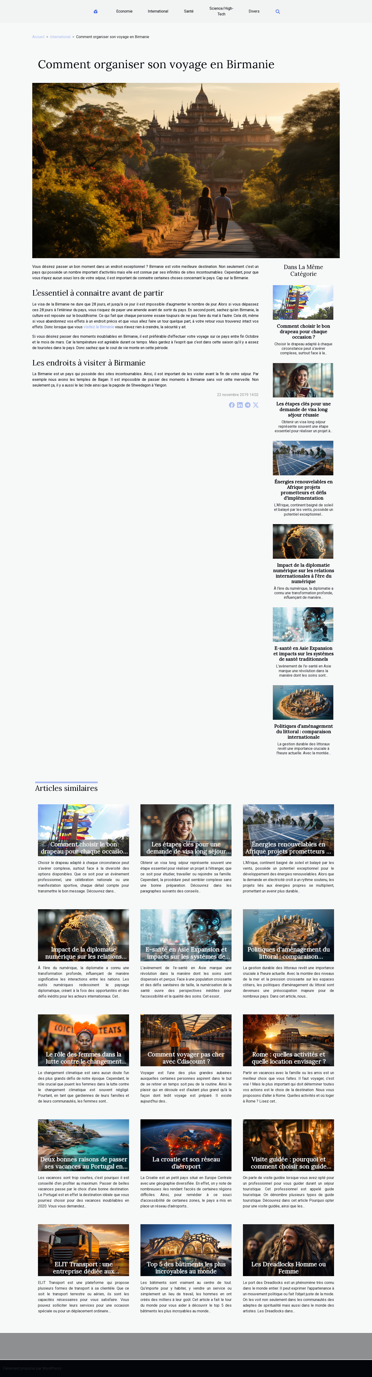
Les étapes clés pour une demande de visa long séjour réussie (303, 409)
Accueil (38, 37)
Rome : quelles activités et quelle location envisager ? (289, 1058)
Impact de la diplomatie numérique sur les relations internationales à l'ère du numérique (303, 573)
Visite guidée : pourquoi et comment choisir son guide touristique (288, 1166)
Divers (254, 11)
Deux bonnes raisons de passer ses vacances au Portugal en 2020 (83, 1166)
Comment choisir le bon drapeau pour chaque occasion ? (303, 331)
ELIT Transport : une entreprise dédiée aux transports (83, 1271)
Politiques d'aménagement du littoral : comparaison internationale (303, 731)
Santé (189, 11)
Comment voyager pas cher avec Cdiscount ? (186, 1058)
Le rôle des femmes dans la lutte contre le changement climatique (83, 1061)
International (158, 11)
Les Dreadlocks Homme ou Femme (288, 1267)
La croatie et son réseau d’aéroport (186, 1163)
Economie (124, 11)
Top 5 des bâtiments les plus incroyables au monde (186, 1267)
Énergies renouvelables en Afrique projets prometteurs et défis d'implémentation (303, 490)
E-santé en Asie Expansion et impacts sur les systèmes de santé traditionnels (303, 653)
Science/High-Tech (221, 11)
